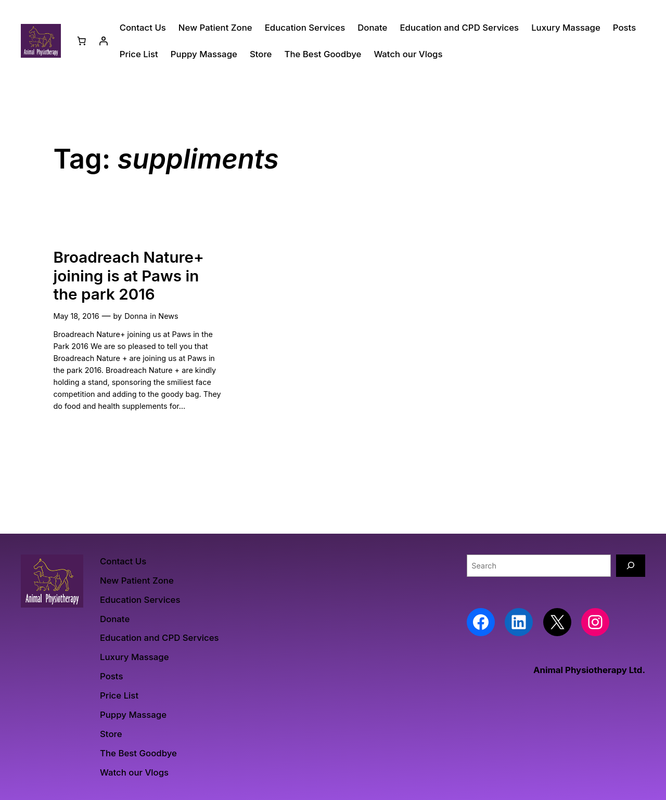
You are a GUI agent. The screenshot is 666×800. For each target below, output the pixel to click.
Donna (135, 316)
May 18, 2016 (76, 316)
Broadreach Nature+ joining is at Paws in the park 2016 (128, 275)
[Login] (103, 41)
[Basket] (82, 41)
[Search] (630, 565)
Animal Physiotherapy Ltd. (589, 670)
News (168, 316)
